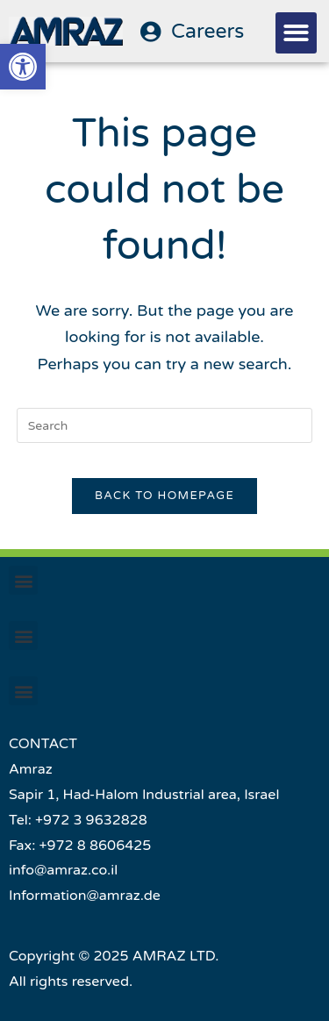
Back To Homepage (164, 496)
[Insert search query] (165, 425)
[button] (296, 33)
